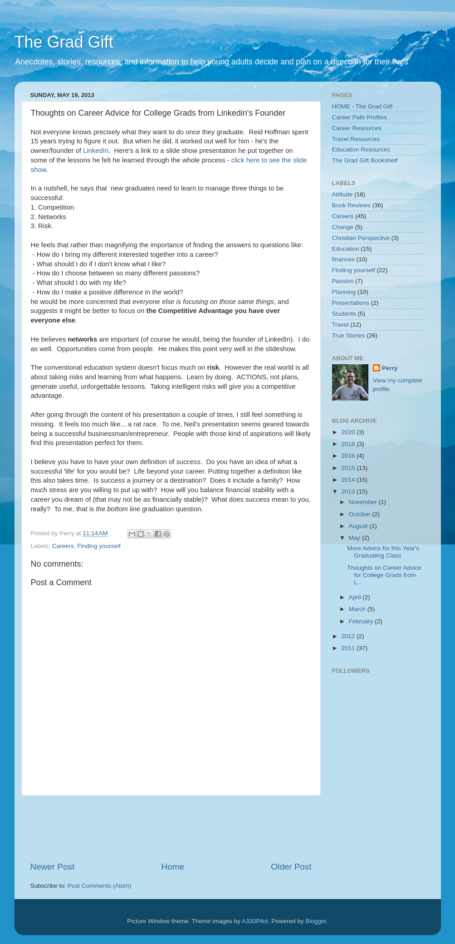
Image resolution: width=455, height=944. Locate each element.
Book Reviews (351, 205)
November (364, 502)
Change (342, 227)
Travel (340, 324)
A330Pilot (255, 921)
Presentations (351, 302)
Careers (63, 546)
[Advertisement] (195, 828)
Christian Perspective (361, 238)
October (360, 514)
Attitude (342, 194)
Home (172, 866)
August (359, 526)
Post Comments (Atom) (99, 885)
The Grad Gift (64, 42)
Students (344, 313)
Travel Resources (356, 139)
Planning (344, 292)
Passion (343, 281)
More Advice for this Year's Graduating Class (383, 552)
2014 (349, 479)
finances (343, 259)
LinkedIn (95, 150)
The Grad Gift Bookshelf (365, 160)
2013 (349, 491)
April (356, 597)
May (355, 537)
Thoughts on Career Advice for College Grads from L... (384, 575)
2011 (349, 648)
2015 (349, 468)
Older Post (291, 866)
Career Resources (357, 128)
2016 (349, 455)
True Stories (348, 335)
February (362, 621)
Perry (390, 368)
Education (345, 248)
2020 (349, 432)
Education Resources (361, 149)
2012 (349, 636)
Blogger (315, 921)
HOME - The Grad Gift (362, 106)
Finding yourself (98, 546)
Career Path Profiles (359, 117)
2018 (349, 443)
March (358, 609)
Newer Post (52, 866)
